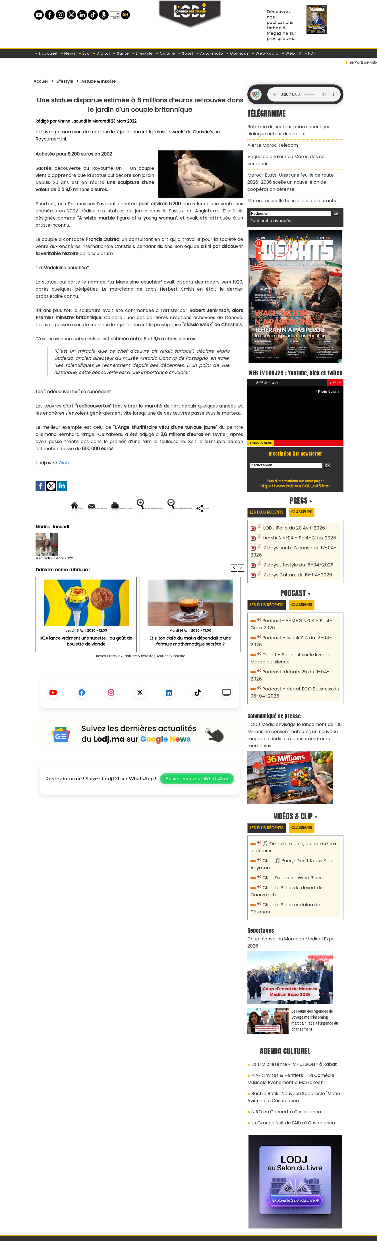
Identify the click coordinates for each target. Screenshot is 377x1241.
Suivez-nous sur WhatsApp (197, 798)
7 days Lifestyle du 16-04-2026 (295, 557)
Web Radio (265, 53)
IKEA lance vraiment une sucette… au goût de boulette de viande (86, 660)
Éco (84, 53)
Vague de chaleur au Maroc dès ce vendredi (291, 152)
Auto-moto (209, 53)
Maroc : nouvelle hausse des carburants (286, 185)
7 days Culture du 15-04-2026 (294, 567)
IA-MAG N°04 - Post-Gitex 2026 (296, 532)
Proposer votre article (150, 1207)
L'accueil (46, 53)
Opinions (237, 53)
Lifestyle (142, 53)
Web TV (291, 53)
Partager (176, 527)
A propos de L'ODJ (74, 1207)
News (68, 53)
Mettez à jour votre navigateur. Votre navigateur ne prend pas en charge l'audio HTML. (304, 94)
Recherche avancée (267, 204)
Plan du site (174, 1233)
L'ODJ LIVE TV (226, 1207)
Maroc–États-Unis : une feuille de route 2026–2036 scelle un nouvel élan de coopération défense (292, 168)
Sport (185, 53)
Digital (101, 53)
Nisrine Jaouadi (72, 121)
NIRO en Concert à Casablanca (282, 1057)
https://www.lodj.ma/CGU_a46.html (295, 480)
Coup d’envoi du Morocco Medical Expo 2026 (291, 898)
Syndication (202, 1233)
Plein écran (329, 385)
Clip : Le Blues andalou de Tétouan (298, 872)
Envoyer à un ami (88, 508)
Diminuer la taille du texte (125, 527)
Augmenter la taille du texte (208, 508)
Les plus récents (269, 507)
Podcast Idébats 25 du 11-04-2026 (298, 655)
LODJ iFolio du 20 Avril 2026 (290, 523)
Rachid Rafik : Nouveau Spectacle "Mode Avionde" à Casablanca (289, 1044)
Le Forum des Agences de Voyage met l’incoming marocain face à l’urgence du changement (314, 972)
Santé (121, 53)
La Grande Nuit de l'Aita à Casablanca (288, 1067)
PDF (310, 53)
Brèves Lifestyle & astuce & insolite (120, 675)
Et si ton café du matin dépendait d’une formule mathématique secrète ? (190, 660)
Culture (165, 53)
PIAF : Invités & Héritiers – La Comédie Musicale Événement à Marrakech (295, 1028)
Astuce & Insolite (108, 81)
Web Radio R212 (304, 1209)
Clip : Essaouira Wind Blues (289, 847)
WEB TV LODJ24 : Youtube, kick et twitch (295, 360)
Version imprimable (142, 508)
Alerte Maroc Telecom (269, 142)
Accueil (42, 81)
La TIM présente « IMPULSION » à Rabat (288, 1015)
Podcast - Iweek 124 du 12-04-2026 (298, 630)
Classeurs (308, 507)
